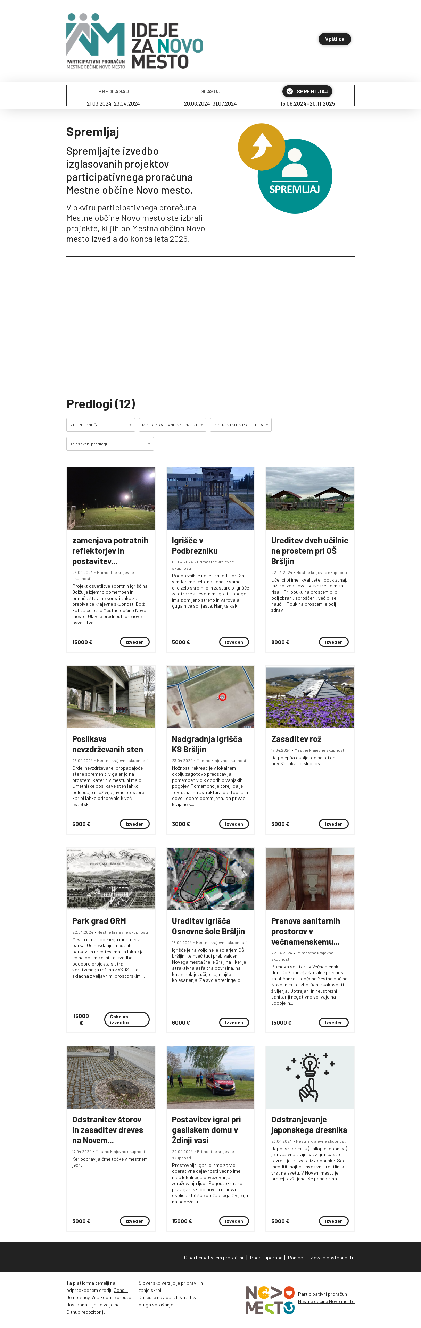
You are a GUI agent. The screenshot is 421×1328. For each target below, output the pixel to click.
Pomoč (295, 1257)
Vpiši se (335, 38)
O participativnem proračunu (214, 1257)
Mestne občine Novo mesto (326, 1301)
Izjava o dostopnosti (331, 1257)
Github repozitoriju (86, 1312)
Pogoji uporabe (266, 1257)
